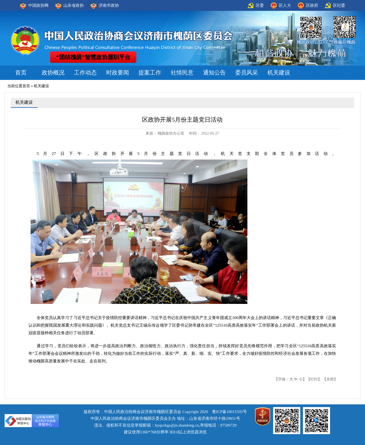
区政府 (312, 5)
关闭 (330, 379)
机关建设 (278, 72)
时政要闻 (117, 72)
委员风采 (246, 72)
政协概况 (53, 72)
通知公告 (214, 72)
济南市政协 (109, 5)
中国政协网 (38, 5)
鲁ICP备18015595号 (229, 412)
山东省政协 (73, 5)
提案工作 (149, 72)
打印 (314, 379)
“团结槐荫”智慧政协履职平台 (93, 57)
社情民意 (182, 72)
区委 (260, 5)
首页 (21, 72)
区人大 (285, 5)
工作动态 (85, 72)
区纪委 (339, 5)
